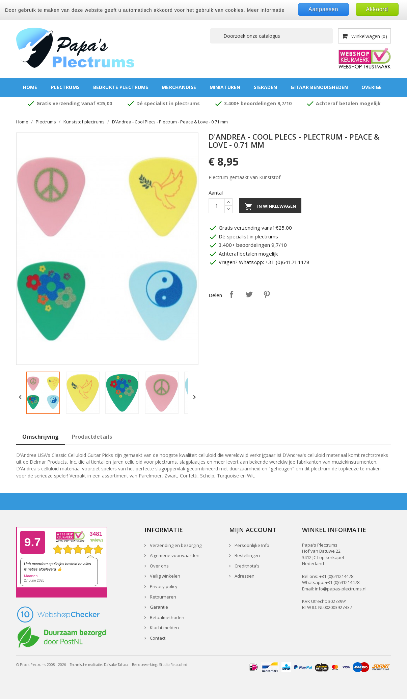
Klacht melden (164, 627)
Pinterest (266, 294)
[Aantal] (217, 205)
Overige (371, 87)
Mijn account (252, 530)
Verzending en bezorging (175, 545)
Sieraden (265, 87)
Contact (157, 638)
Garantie (158, 607)
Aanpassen (323, 9)
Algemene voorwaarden (174, 555)
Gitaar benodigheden (319, 87)
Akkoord (377, 9)
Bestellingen (247, 555)
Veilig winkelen (164, 576)
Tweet (249, 294)
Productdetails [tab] (92, 436)
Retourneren (162, 597)
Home (30, 87)
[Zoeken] (271, 35)
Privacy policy (163, 586)
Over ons (159, 566)
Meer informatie (265, 10)
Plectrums (65, 87)
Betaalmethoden (166, 617)
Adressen (244, 576)
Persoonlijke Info (251, 545)
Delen (231, 294)
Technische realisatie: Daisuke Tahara (99, 664)
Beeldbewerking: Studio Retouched (159, 664)
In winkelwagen (270, 207)
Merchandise (179, 87)
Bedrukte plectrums (120, 87)
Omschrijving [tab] (40, 436)
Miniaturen (225, 87)
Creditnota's (247, 566)
